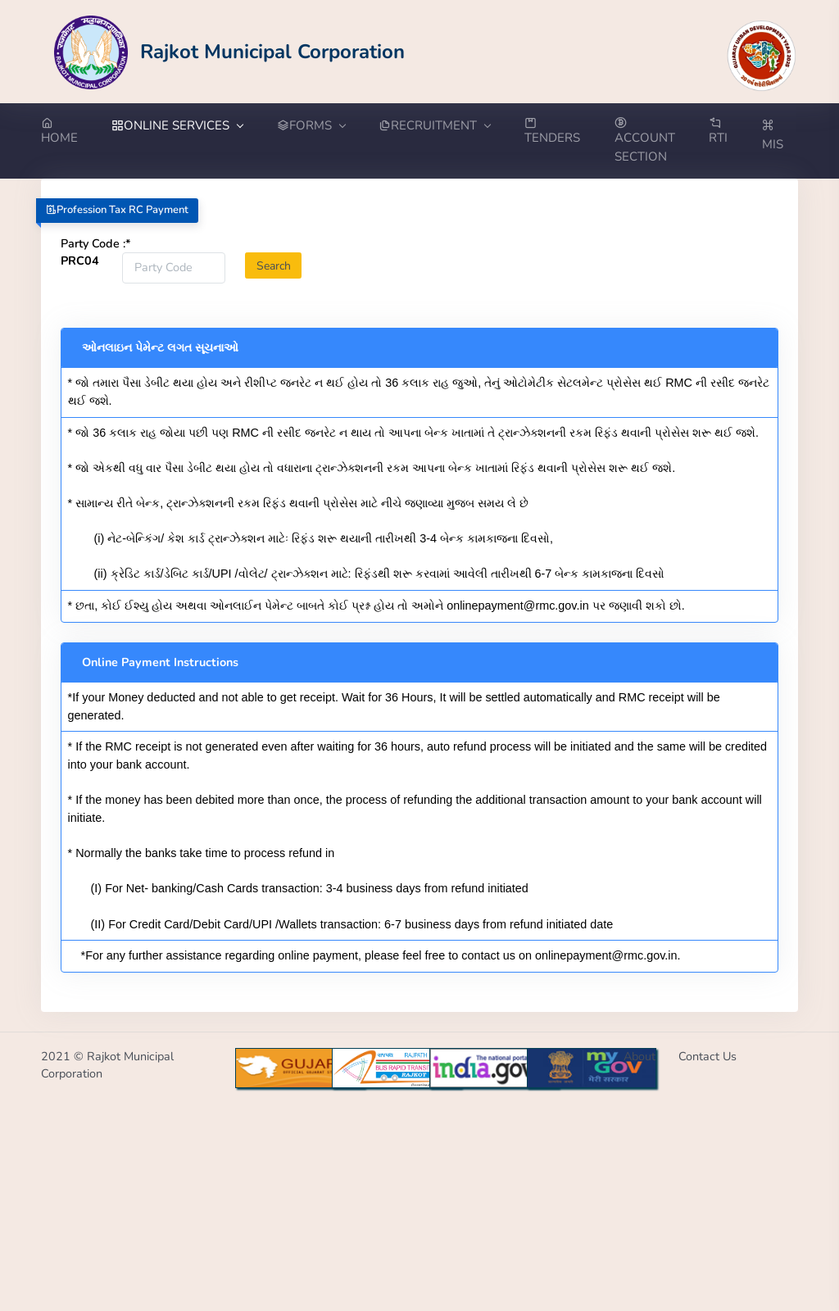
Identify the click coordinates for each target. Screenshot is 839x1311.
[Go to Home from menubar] (68, 132)
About (639, 1056)
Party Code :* (96, 243)
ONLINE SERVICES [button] (177, 125)
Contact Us (707, 1056)
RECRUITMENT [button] (434, 125)
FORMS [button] (311, 125)
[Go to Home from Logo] (230, 51)
